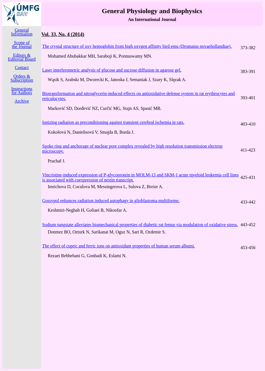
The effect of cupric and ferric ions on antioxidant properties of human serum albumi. (118, 246)
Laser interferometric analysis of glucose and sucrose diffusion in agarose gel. (112, 70)
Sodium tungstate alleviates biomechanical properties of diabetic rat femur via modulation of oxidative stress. (140, 224)
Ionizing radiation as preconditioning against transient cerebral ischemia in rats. (113, 122)
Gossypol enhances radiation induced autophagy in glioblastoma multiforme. (111, 200)
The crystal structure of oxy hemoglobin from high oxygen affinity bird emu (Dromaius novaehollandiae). (137, 46)
